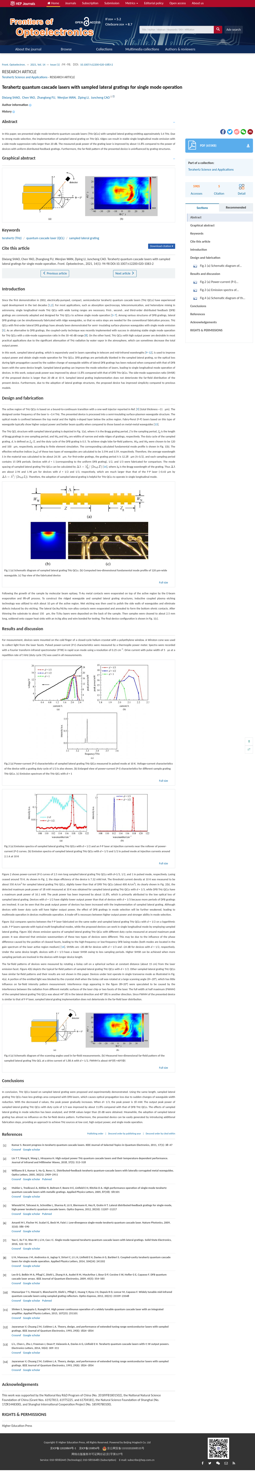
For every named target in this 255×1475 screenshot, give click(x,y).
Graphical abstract (202, 225)
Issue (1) (55, 64)
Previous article (55, 273)
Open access (178, 3)
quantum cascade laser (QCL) (45, 238)
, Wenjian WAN (65, 97)
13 (156, 424)
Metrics (131, 3)
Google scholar (31, 1149)
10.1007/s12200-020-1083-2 (96, 64)
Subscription (90, 3)
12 (150, 352)
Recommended (236, 207)
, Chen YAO (27, 97)
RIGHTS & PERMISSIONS (206, 330)
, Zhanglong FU (45, 97)
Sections (202, 208)
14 (105, 466)
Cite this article (200, 241)
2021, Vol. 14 (37, 64)
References (197, 314)
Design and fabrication (205, 258)
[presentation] (89, 466)
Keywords (196, 233)
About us (198, 3)
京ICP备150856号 (89, 1448)
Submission (111, 3)
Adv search (234, 29)
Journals (70, 3)
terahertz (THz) (12, 238)
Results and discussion (205, 274)
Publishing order (95, 1133)
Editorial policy (153, 3)
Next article (124, 273)
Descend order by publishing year (124, 1133)
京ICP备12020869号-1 (63, 1448)
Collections (104, 49)
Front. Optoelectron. (13, 64)
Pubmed (47, 1179)
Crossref (16, 1149)
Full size (164, 582)
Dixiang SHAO (11, 97)
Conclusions (198, 306)
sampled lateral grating (84, 238)
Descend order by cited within (160, 1133)
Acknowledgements (203, 322)
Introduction (198, 249)
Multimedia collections (142, 49)
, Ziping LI (82, 97)
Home (53, 3)
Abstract (195, 217)
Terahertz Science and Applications (24, 77)
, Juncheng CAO (100, 97)
